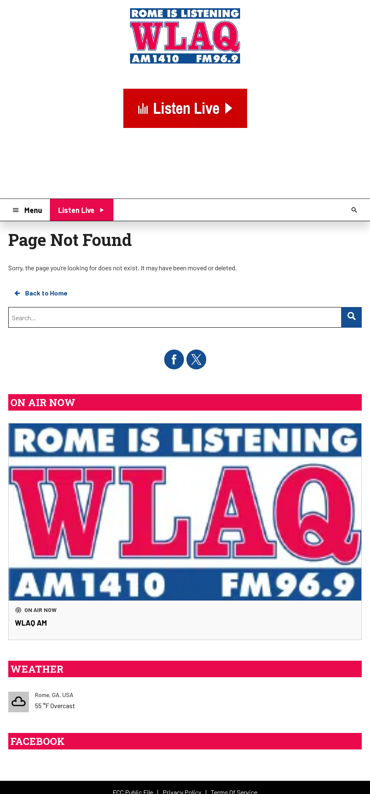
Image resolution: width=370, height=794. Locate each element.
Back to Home (40, 293)
